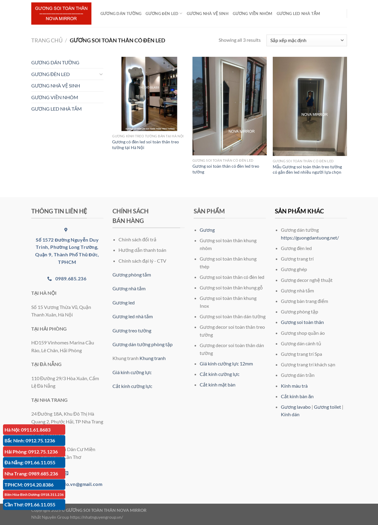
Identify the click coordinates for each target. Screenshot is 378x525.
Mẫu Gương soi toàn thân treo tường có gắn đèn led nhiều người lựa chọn (307, 169)
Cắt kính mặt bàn (217, 384)
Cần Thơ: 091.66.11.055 (30, 504)
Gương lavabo (296, 407)
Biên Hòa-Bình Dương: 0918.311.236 (34, 494)
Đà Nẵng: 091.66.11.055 (30, 462)
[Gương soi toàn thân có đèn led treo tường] (229, 106)
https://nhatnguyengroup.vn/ (96, 517)
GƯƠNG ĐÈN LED (164, 13)
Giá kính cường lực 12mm (226, 363)
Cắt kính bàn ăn (297, 396)
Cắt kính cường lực (132, 386)
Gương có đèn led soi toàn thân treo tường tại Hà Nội (145, 144)
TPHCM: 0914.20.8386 (29, 484)
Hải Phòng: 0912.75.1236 (31, 451)
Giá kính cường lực (132, 372)
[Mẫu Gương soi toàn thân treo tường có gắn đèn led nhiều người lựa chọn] (310, 106)
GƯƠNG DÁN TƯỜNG (121, 13)
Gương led (123, 302)
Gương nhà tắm (129, 288)
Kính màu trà (294, 386)
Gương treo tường (131, 330)
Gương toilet (327, 407)
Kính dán (290, 414)
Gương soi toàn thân (302, 322)
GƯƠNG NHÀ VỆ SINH (208, 13)
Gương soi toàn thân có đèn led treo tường (225, 168)
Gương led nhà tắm (132, 316)
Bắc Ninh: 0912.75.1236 (30, 440)
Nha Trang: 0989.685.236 (31, 473)
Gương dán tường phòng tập (142, 344)
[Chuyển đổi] (101, 74)
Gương (207, 230)
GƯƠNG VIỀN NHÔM (252, 13)
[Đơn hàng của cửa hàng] (306, 40)
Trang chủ (47, 40)
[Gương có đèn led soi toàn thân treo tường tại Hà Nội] (149, 94)
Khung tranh (153, 358)
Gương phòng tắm (131, 274)
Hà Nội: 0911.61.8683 (28, 429)
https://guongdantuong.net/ (310, 237)
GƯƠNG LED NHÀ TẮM (298, 13)
